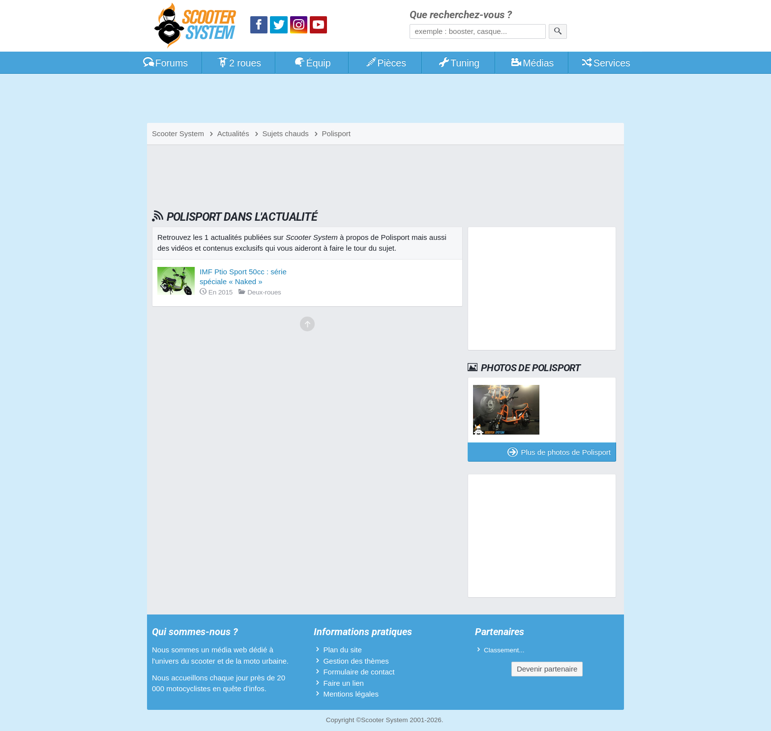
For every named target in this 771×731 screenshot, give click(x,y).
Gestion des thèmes (355, 661)
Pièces (385, 63)
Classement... (504, 650)
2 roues (238, 63)
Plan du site (342, 649)
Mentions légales (351, 694)
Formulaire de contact (358, 672)
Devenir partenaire (547, 669)
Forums (165, 63)
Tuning (459, 63)
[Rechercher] (558, 31)
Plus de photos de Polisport (559, 452)
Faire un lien (343, 683)
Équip (312, 63)
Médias (532, 63)
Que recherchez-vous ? (461, 15)
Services (605, 63)
